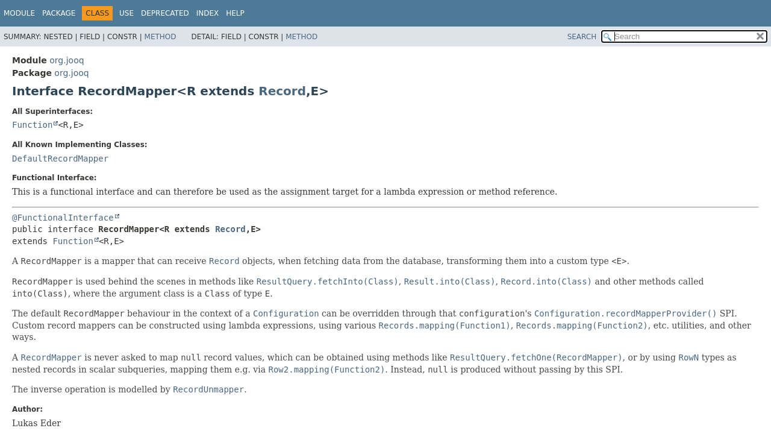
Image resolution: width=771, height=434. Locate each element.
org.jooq (66, 60)
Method (160, 37)
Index (207, 13)
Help (235, 13)
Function (32, 125)
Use (126, 13)
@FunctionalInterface (63, 217)
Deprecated (165, 13)
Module (19, 13)
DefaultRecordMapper (60, 158)
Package (58, 13)
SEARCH (582, 37)
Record (282, 91)
